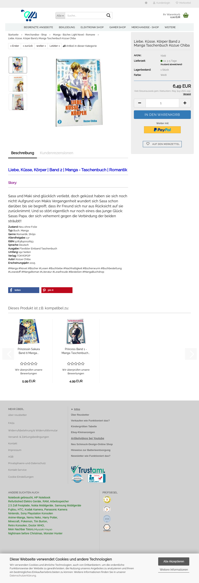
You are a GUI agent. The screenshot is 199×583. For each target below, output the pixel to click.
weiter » (41, 45)
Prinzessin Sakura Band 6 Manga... (29, 351)
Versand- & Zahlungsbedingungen (28, 436)
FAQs (11, 423)
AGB (10, 456)
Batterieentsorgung (98, 450)
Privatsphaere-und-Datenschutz (27, 463)
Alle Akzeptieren (173, 561)
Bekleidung (67, 27)
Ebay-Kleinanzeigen (83, 432)
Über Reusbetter (80, 414)
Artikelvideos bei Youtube (87, 438)
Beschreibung (22, 153)
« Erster (14, 45)
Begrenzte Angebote (38, 27)
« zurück (28, 45)
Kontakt (12, 443)
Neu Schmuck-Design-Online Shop (92, 444)
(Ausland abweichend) (171, 64)
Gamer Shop (117, 27)
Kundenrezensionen (56, 153)
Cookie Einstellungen (21, 476)
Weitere (170, 27)
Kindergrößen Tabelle (84, 426)
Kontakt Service (17, 469)
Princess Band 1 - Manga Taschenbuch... (76, 351)
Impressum (14, 450)
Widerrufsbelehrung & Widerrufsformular (33, 430)
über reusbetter (17, 414)
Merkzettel (183, 3)
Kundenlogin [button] (161, 3)
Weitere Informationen (174, 569)
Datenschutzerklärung (23, 575)
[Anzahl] (162, 103)
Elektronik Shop (92, 27)
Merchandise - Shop (145, 27)
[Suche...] (60, 15)
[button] (146, 4)
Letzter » (55, 45)
